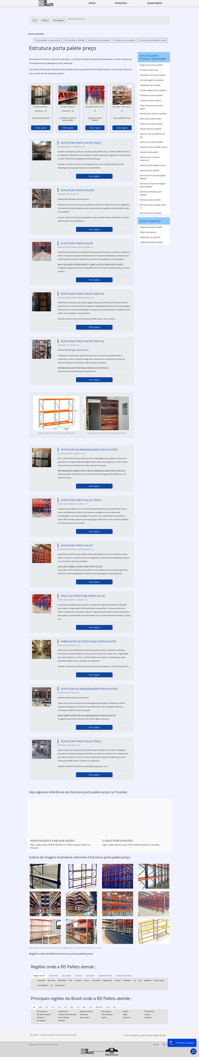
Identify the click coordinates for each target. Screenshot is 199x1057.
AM (107, 1007)
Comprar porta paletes (124, 40)
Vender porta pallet (149, 152)
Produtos (121, 3)
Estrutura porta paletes (99, 40)
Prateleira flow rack (149, 70)
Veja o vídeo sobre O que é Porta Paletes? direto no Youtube (131, 844)
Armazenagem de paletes (152, 80)
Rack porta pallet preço (151, 118)
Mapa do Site (159, 1035)
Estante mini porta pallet (151, 142)
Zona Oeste (66, 975)
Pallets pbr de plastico (150, 237)
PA (114, 1007)
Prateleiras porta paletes (151, 95)
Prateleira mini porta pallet (152, 75)
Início (126, 1035)
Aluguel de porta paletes (151, 65)
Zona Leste (90, 975)
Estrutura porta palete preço (152, 40)
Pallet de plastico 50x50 (151, 227)
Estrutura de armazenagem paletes (152, 177)
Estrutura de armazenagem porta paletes (152, 185)
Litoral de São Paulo (123, 975)
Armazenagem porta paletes (153, 90)
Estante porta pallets (149, 170)
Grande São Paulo (105, 975)
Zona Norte (53, 975)
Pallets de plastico (148, 232)
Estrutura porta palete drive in (153, 206)
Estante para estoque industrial (150, 159)
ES (47, 1007)
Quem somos (154, 3)
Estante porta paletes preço (153, 165)
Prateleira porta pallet (150, 85)
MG (40, 1007)
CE (91, 1007)
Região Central (39, 975)
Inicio (92, 3)
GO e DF (99, 1007)
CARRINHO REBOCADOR (151, 242)
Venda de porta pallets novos (153, 147)
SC (66, 1007)
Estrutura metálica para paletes (151, 193)
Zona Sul (78, 975)
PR (59, 1007)
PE (78, 1007)
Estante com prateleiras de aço (152, 135)
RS (72, 1007)
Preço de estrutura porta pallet (151, 107)
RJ (34, 1007)
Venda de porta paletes (151, 128)
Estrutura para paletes (150, 199)
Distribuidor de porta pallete (153, 113)
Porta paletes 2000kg (74, 40)
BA (84, 1007)
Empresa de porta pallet (151, 123)
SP (53, 1007)
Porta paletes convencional (47, 40)
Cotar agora (40, 127)
